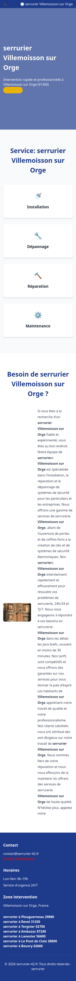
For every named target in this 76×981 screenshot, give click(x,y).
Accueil (8, 858)
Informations (25, 858)
